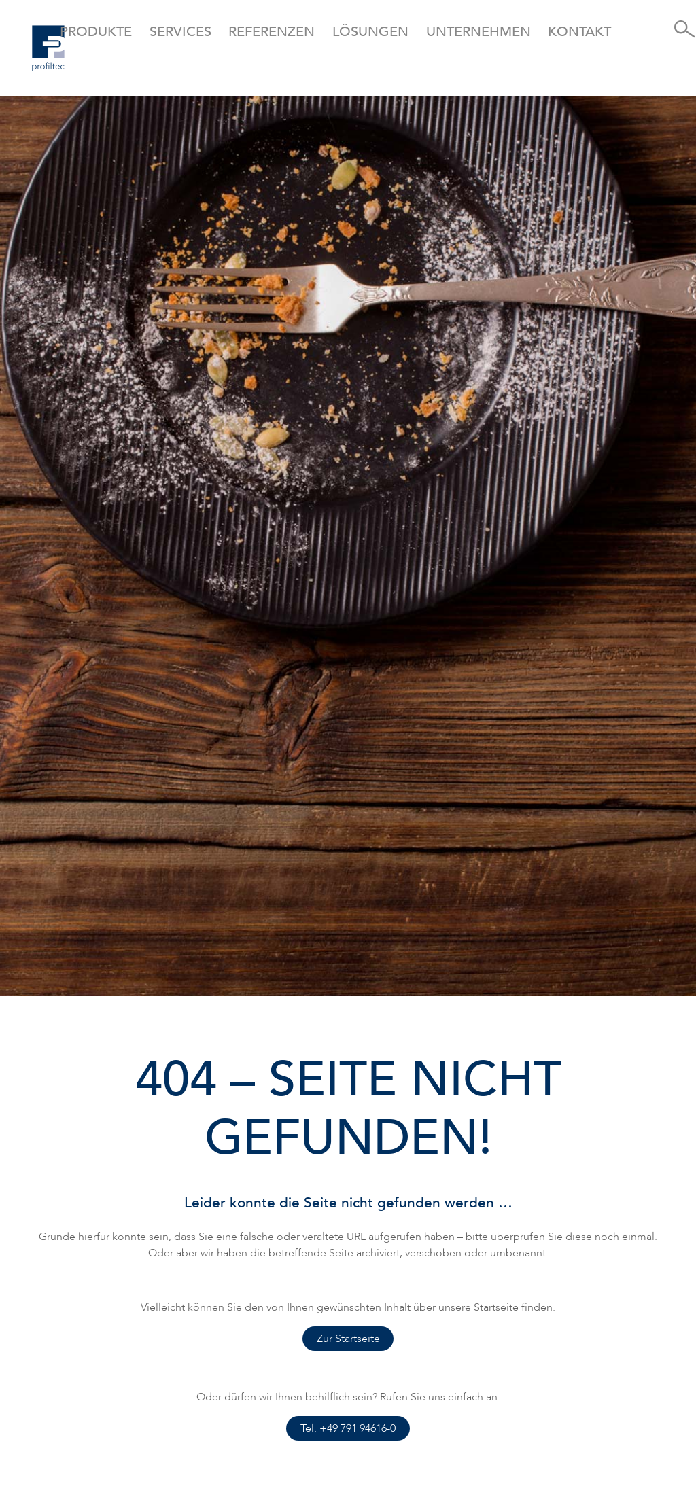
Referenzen (271, 31)
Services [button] (180, 31)
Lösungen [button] (370, 31)
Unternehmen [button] (478, 31)
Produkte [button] (96, 31)
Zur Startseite (348, 1338)
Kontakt (579, 31)
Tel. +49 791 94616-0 (348, 1428)
